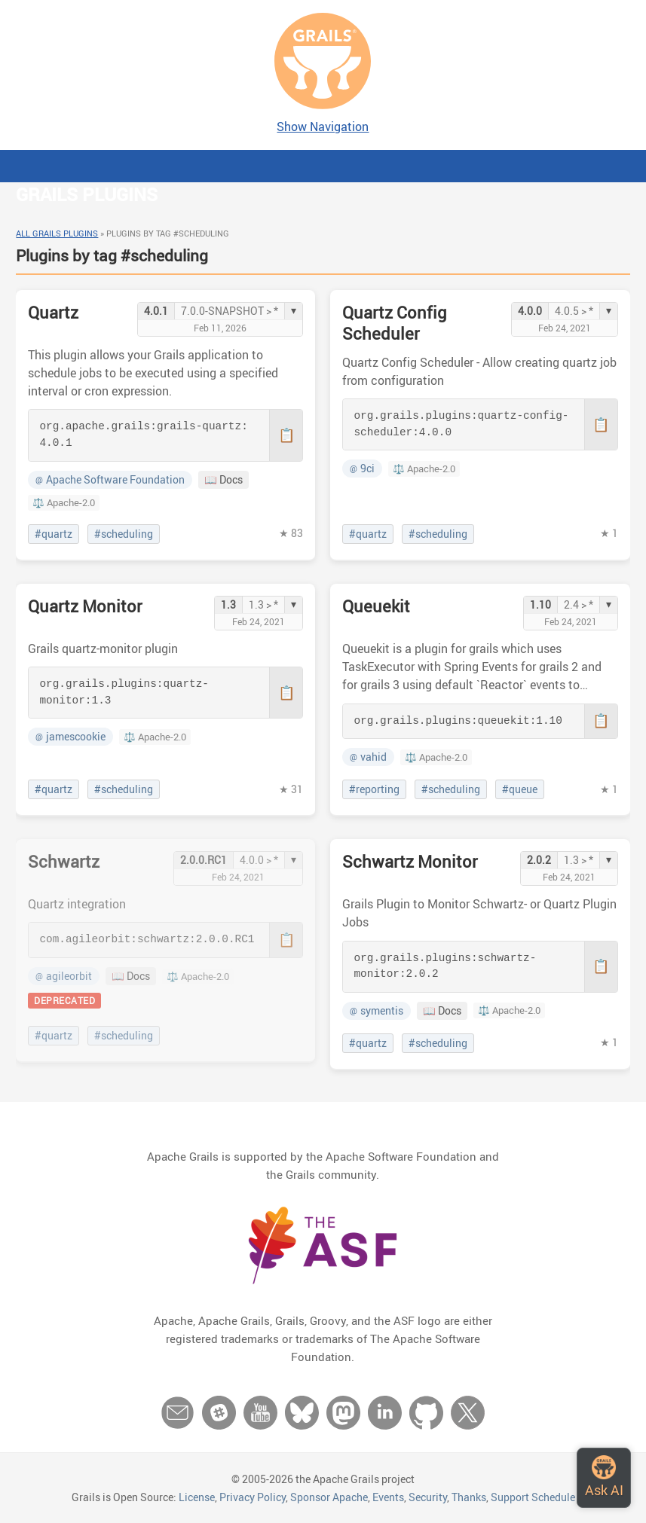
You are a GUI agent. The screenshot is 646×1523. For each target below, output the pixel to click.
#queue (519, 789)
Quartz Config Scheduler (394, 322)
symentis (376, 1011)
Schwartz (64, 861)
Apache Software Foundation (110, 480)
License (197, 1497)
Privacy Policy (252, 1497)
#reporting (374, 789)
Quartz (53, 312)
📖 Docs (223, 480)
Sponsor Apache (329, 1497)
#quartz (53, 534)
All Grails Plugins (57, 233)
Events (388, 1497)
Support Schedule (533, 1497)
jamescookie (70, 736)
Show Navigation (323, 126)
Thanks (469, 1497)
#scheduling (123, 534)
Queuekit (376, 606)
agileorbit (63, 976)
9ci (362, 468)
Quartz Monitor (85, 606)
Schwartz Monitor (410, 861)
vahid (368, 757)
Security (428, 1497)
